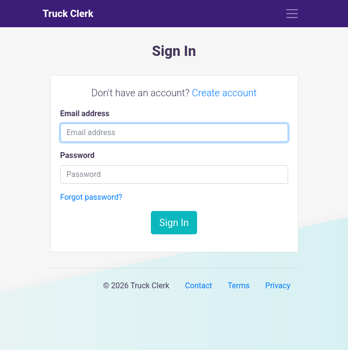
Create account (224, 93)
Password (77, 155)
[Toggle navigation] (292, 13)
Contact (198, 285)
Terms (239, 285)
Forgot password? (91, 197)
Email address (85, 113)
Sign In (173, 222)
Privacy (278, 285)
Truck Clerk (68, 13)
